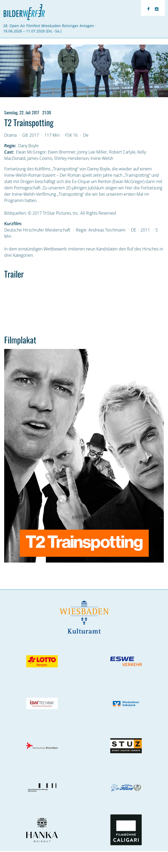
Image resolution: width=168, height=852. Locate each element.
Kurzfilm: (13, 223)
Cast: (9, 152)
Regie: (10, 146)
